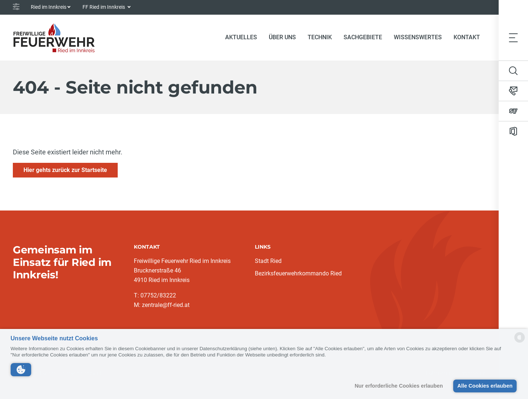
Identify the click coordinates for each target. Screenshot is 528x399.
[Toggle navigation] (513, 37)
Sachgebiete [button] (363, 37)
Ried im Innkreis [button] (48, 7)
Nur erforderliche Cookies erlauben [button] (399, 386)
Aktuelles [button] (241, 37)
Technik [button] (320, 37)
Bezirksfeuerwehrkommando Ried (298, 273)
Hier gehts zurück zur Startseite (65, 169)
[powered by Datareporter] (519, 342)
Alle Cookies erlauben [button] (484, 386)
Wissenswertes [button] (418, 37)
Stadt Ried (268, 260)
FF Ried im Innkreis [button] (104, 7)
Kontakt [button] (467, 37)
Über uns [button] (282, 37)
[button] (21, 369)
